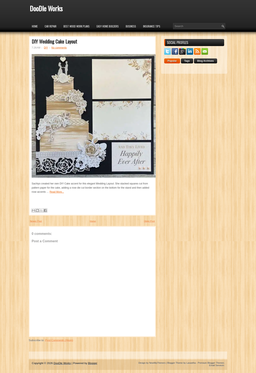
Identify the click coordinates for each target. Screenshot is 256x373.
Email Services (216, 365)
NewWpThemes (157, 363)
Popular (172, 60)
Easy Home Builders (108, 26)
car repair (50, 26)
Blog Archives (205, 60)
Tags (187, 60)
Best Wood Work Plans (76, 26)
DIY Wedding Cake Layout (54, 41)
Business (131, 26)
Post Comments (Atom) (59, 340)
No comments (59, 47)
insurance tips (151, 26)
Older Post (149, 221)
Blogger (92, 363)
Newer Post (36, 221)
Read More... (57, 191)
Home (35, 26)
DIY (46, 47)
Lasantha (191, 363)
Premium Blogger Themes (211, 363)
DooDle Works (46, 8)
